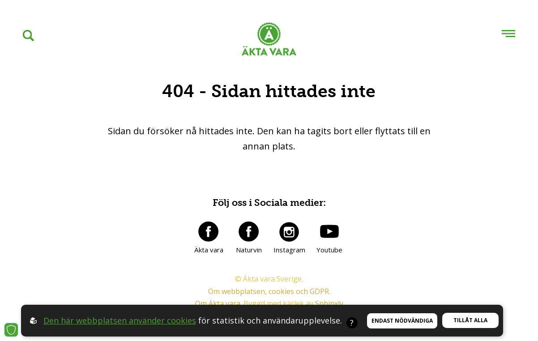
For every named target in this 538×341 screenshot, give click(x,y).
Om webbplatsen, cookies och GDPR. (269, 291)
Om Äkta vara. (218, 303)
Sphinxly (329, 303)
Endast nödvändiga (402, 320)
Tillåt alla (470, 320)
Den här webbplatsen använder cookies (119, 320)
